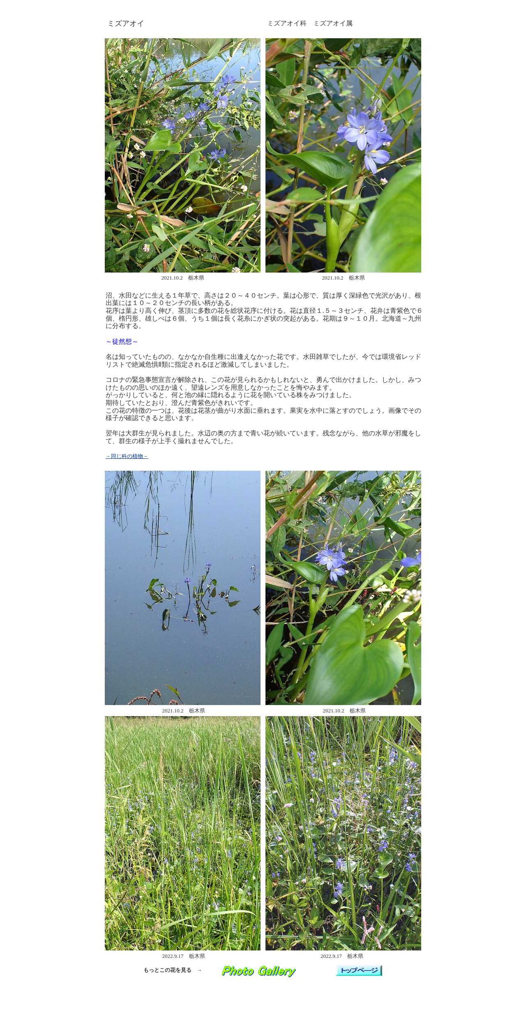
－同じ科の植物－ (127, 456)
